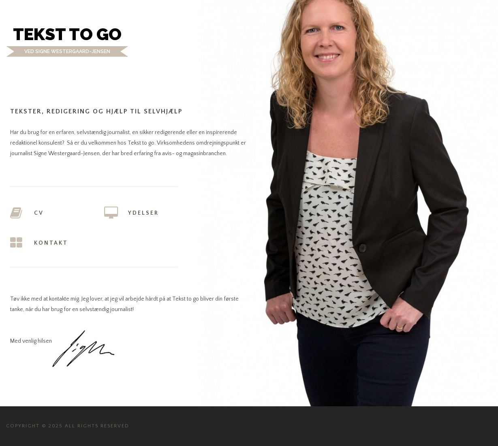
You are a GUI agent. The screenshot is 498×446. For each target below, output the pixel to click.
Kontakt (51, 243)
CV (39, 213)
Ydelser (143, 213)
